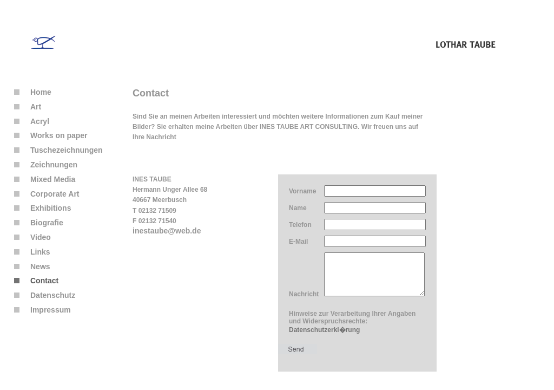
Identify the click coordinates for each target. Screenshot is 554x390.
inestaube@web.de (167, 230)
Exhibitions (42, 208)
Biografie (38, 222)
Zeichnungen (45, 164)
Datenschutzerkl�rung (324, 338)
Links (32, 252)
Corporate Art (47, 194)
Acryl (31, 121)
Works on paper (51, 135)
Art (27, 106)
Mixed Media (44, 179)
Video (32, 237)
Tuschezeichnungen (58, 150)
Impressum (42, 310)
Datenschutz (44, 295)
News (32, 266)
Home (32, 92)
